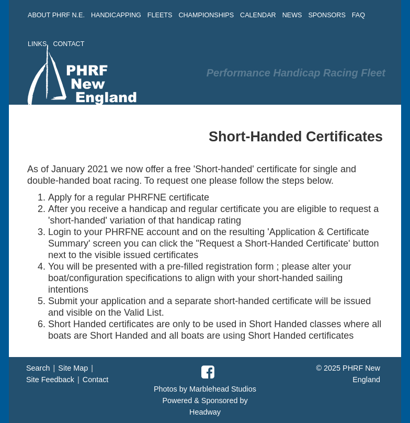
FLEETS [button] (160, 15)
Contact (96, 379)
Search (38, 368)
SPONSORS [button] (326, 15)
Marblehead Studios (222, 389)
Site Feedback (50, 379)
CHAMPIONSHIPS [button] (206, 15)
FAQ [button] (358, 15)
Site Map (73, 368)
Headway (205, 412)
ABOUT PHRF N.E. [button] (56, 15)
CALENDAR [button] (258, 15)
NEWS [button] (292, 15)
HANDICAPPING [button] (116, 15)
